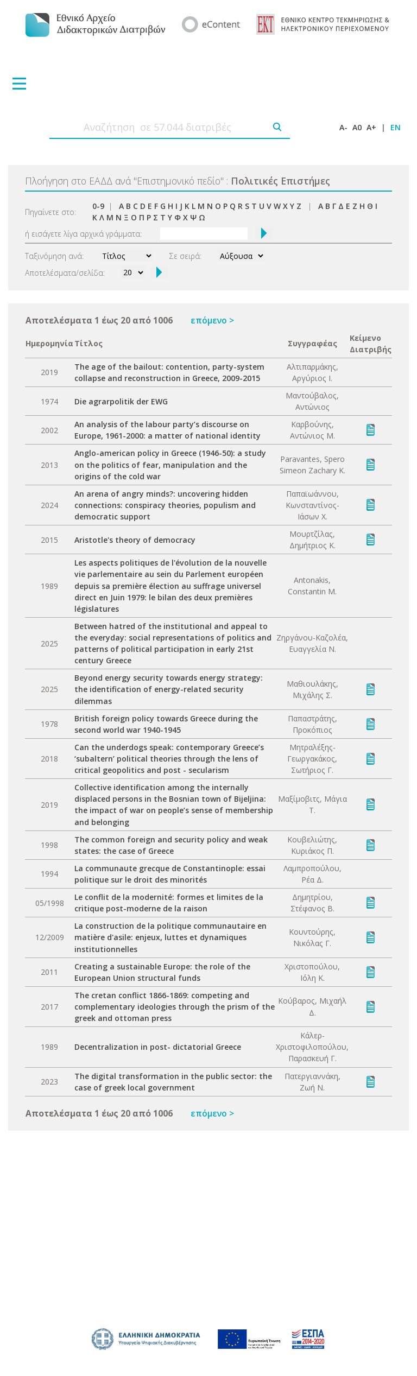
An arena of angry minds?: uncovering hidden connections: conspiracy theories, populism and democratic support (165, 505)
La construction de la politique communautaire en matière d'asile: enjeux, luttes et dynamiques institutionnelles (170, 937)
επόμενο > (212, 320)
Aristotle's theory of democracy (134, 540)
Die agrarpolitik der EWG (121, 401)
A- (343, 127)
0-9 (98, 206)
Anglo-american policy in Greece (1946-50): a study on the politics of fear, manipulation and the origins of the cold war (170, 464)
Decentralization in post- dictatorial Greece (157, 1047)
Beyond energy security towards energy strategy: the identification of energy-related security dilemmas (168, 689)
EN (395, 127)
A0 (357, 127)
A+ (371, 127)
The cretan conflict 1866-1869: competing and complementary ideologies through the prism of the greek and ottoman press (174, 1006)
